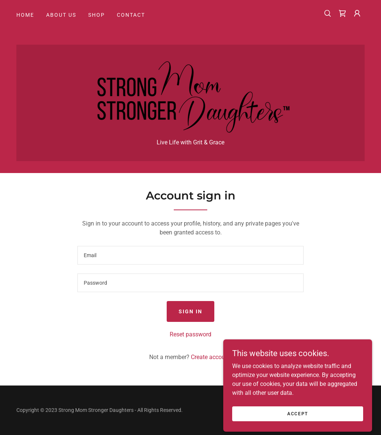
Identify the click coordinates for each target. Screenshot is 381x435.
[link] (342, 13)
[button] (357, 13)
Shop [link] (96, 15)
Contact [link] (131, 15)
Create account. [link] (211, 357)
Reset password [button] (190, 334)
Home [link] (25, 15)
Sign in (190, 311)
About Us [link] (61, 15)
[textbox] (190, 255)
